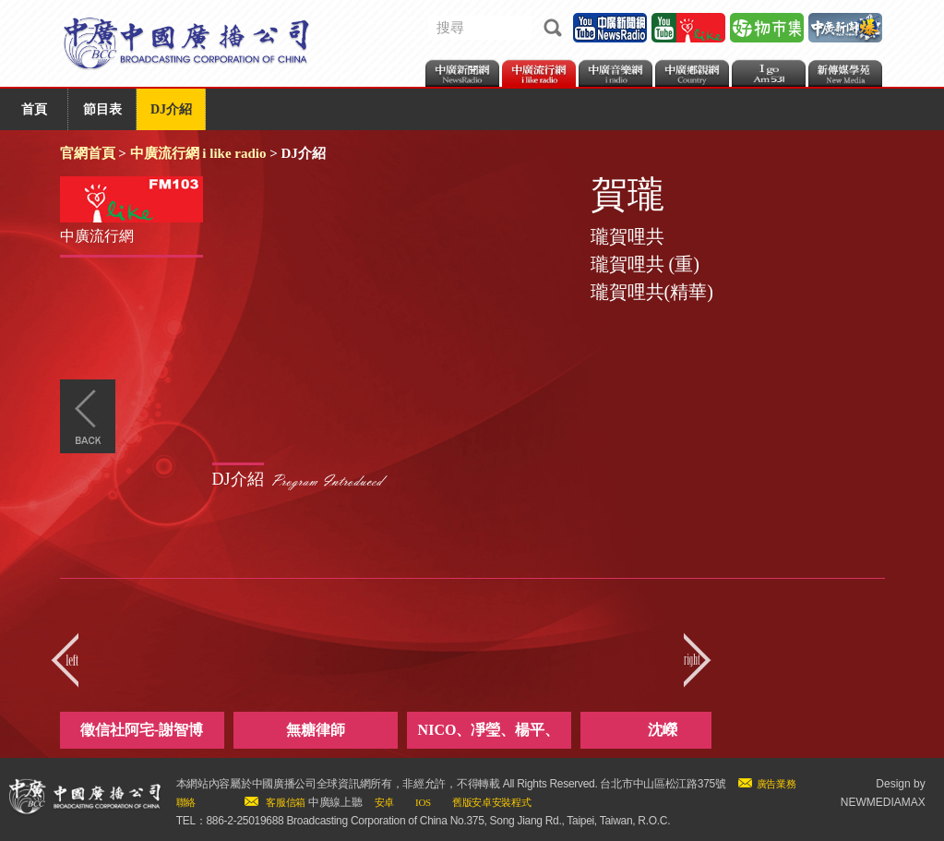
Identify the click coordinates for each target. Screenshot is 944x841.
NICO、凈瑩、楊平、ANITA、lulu (489, 735)
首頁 (34, 109)
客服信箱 (285, 802)
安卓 (384, 802)
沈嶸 (662, 730)
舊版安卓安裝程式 (492, 802)
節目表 (102, 109)
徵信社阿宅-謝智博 (141, 730)
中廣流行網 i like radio (198, 153)
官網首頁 (87, 153)
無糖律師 (315, 730)
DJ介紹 (171, 109)
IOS (423, 802)
